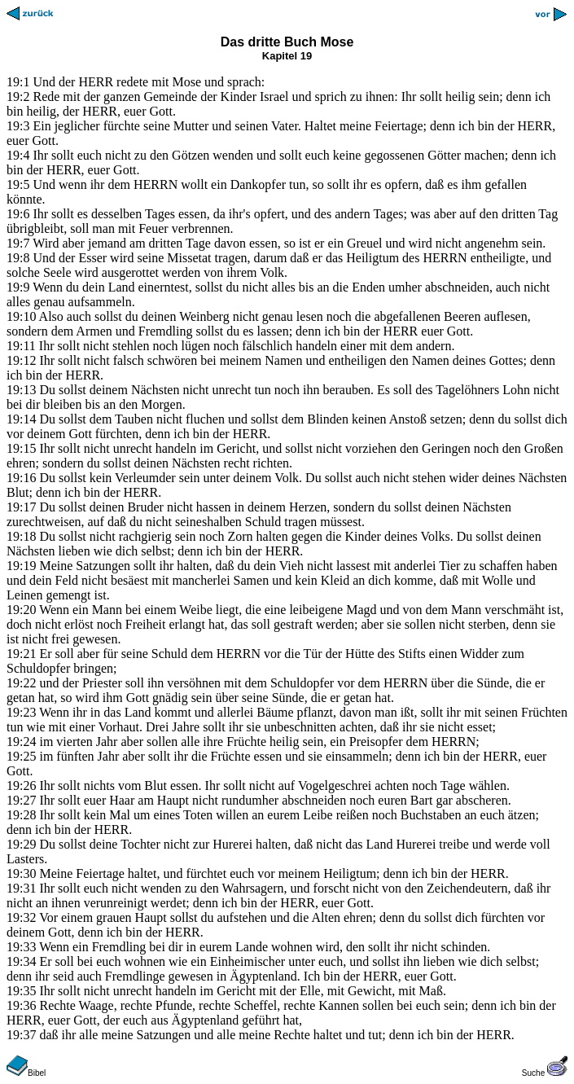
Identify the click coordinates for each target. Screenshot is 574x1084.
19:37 (21, 1035)
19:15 (21, 448)
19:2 (18, 96)
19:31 (21, 888)
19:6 (18, 214)
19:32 (21, 917)
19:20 (21, 610)
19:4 (18, 155)
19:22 (21, 683)
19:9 (18, 287)
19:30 (21, 873)
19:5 (18, 184)
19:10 (21, 316)
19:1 (18, 82)
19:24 (21, 741)
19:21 (21, 653)
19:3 (18, 126)
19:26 (21, 785)
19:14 (21, 419)
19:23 (21, 712)
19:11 (21, 346)
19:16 (21, 478)
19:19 (21, 566)
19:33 (21, 947)
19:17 (21, 507)
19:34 (21, 961)
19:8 (18, 258)
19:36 (21, 1005)
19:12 (21, 360)
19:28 (21, 815)
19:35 (21, 991)
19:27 (21, 800)
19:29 (21, 844)
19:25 (21, 756)
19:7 (18, 243)
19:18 (21, 536)
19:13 (21, 390)
